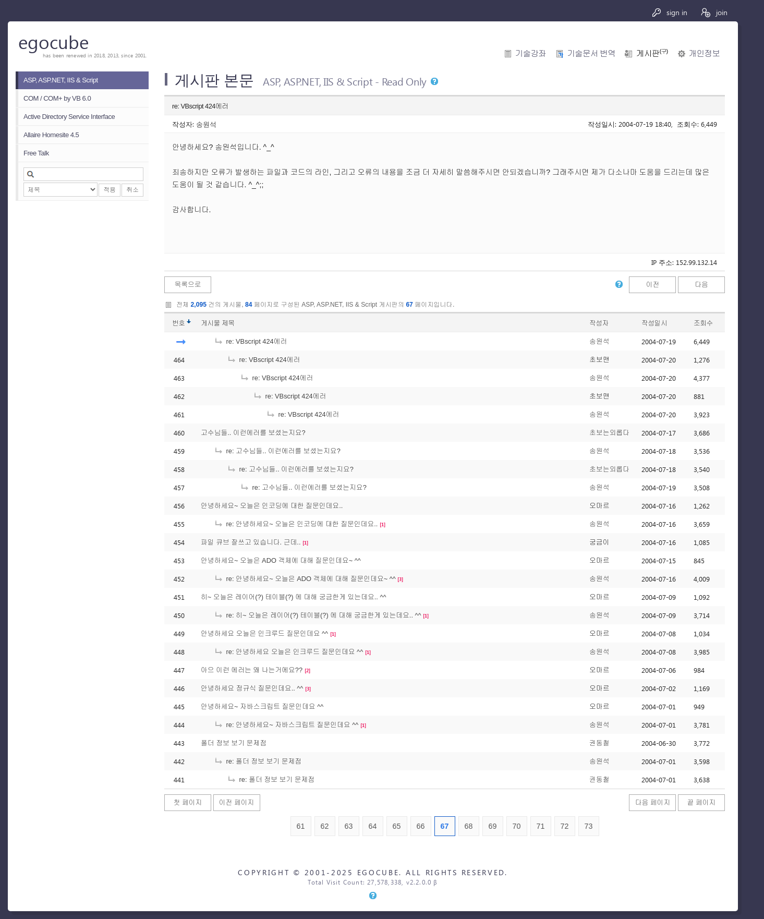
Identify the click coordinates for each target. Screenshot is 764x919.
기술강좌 (530, 53)
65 (397, 826)
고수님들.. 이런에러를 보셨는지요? (253, 433)
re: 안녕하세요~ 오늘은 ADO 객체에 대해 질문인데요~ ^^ (305, 579)
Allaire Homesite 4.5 (51, 135)
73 (589, 826)
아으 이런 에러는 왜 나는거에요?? (251, 670)
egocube (53, 41)
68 (469, 826)
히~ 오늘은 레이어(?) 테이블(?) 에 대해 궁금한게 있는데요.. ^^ (293, 597)
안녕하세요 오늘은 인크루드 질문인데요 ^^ (264, 633)
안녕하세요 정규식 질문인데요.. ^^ (252, 688)
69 (493, 826)
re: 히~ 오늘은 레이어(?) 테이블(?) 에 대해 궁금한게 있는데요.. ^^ (317, 615)
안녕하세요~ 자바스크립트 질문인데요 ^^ (262, 706)
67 (445, 826)
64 (373, 826)
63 (349, 826)
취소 (132, 190)
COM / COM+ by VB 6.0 (57, 98)
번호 (178, 323)
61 (301, 826)
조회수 (703, 323)
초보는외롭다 (609, 433)
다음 (701, 284)
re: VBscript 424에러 (250, 341)
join (713, 12)
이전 (653, 284)
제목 (228, 323)
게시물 (218, 323)
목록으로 (187, 284)
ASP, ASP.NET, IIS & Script (60, 80)
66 (421, 826)
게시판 (652, 53)
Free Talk (36, 153)
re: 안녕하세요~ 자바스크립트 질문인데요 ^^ (286, 725)
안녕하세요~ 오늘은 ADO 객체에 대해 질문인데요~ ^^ (281, 560)
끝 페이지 (701, 802)
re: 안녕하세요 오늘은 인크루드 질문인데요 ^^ (288, 652)
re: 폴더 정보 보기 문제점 (257, 761)
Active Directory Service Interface (69, 116)
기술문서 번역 (591, 53)
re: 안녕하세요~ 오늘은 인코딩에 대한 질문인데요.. (296, 524)
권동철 (599, 743)
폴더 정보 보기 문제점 (233, 743)
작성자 (599, 323)
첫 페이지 (188, 802)
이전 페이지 (236, 802)
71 (541, 826)
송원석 (206, 123)
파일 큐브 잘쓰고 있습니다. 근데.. (250, 542)
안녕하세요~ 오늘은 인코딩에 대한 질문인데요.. (272, 506)
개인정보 (704, 53)
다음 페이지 (653, 802)
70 (517, 826)
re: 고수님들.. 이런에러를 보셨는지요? (277, 451)
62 (325, 826)
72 (565, 826)
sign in (669, 12)
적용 (109, 190)
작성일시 (654, 323)
